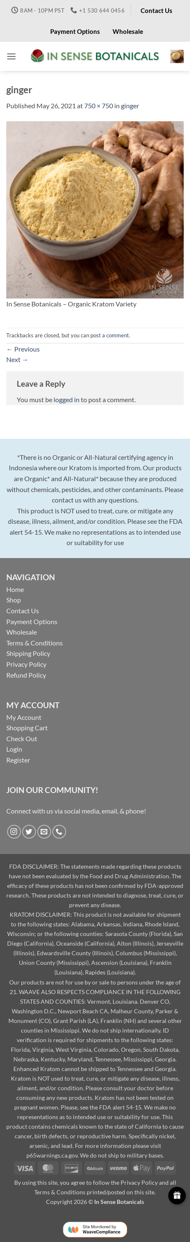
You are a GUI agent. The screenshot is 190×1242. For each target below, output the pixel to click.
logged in (67, 399)
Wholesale (21, 632)
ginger (130, 106)
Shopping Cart (27, 728)
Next (17, 359)
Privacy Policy (26, 664)
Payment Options (31, 621)
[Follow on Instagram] (14, 832)
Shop (13, 600)
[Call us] (59, 832)
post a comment (109, 335)
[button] (11, 56)
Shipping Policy (28, 653)
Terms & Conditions (34, 643)
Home (15, 589)
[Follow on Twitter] (29, 832)
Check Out (21, 738)
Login (14, 749)
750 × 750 (98, 106)
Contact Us (22, 611)
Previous (23, 349)
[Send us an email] (44, 832)
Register (18, 760)
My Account (23, 717)
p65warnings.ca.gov (51, 1155)
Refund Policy (26, 675)
